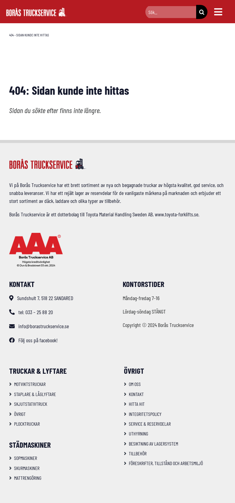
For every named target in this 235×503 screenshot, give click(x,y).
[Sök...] (170, 12)
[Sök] (201, 12)
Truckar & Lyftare (38, 370)
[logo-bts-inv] (36, 10)
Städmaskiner (30, 444)
